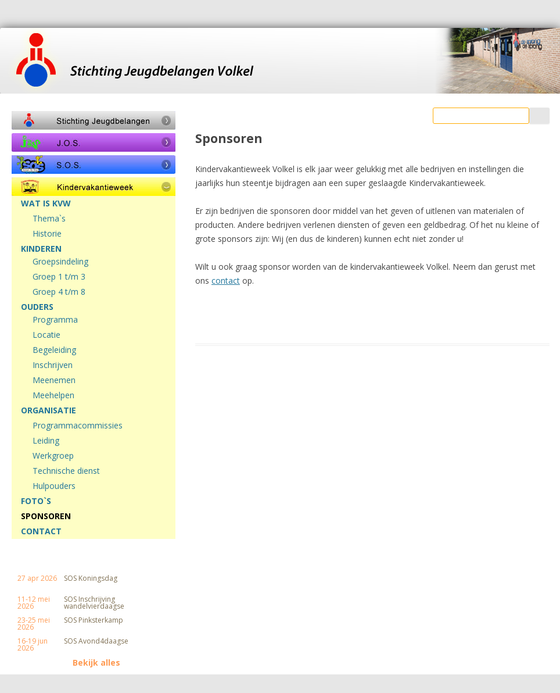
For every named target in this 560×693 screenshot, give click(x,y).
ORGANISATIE (48, 410)
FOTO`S (36, 501)
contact (225, 280)
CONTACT (41, 531)
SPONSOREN (46, 516)
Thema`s (49, 219)
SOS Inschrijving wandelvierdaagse (94, 603)
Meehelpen (53, 395)
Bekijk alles (96, 663)
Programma (55, 320)
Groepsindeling (60, 262)
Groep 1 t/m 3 (59, 277)
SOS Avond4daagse (96, 641)
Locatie (46, 335)
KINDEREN (41, 249)
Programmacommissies (78, 425)
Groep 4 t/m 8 (59, 292)
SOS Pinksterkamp (93, 620)
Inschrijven (53, 365)
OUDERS (37, 307)
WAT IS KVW (46, 203)
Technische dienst (66, 471)
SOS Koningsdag (90, 578)
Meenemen (54, 380)
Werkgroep (53, 456)
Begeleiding (54, 350)
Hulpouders (54, 486)
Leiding (46, 441)
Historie (47, 234)
